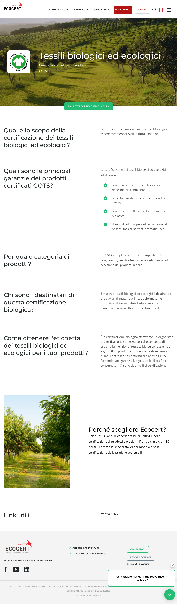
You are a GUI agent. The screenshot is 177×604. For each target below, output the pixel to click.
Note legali (16, 586)
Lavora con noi (140, 557)
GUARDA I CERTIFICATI (85, 548)
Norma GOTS (109, 514)
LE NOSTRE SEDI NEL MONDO (89, 553)
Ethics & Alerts (75, 591)
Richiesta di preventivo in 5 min (88, 106)
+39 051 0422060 (139, 563)
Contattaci (137, 549)
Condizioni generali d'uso (38, 586)
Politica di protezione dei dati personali (76, 586)
